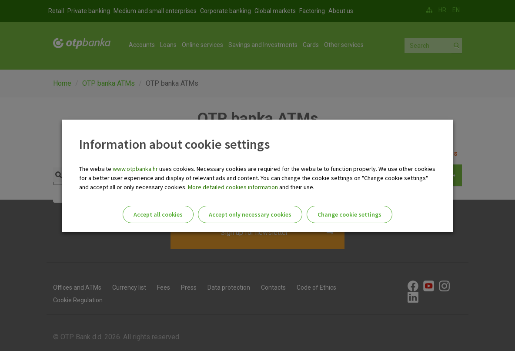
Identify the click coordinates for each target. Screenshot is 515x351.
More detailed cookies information (233, 187)
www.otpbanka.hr (135, 169)
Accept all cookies (158, 214)
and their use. (296, 187)
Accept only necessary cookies (250, 214)
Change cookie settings (349, 214)
